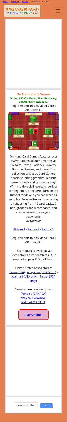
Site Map (15, 1)
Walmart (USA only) (24, 276)
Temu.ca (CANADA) (33, 294)
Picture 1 (19, 229)
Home (5, 1)
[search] (25, 405)
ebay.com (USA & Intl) (41, 272)
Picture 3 (48, 229)
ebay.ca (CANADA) (33, 298)
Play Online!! (33, 315)
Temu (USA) (17, 272)
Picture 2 (33, 229)
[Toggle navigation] (58, 10)
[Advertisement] (33, 54)
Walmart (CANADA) (33, 302)
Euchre (25, 1)
